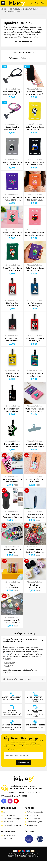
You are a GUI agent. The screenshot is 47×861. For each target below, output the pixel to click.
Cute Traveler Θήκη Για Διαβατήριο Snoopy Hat (12, 269)
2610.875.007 (34, 788)
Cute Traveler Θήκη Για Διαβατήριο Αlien (34, 269)
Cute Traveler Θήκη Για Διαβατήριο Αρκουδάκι (34, 410)
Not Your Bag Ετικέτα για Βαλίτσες (12, 304)
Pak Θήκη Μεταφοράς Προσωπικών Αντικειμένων (34, 586)
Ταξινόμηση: (14, 58)
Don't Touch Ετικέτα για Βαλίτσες (12, 339)
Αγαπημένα (8, 838)
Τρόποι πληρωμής (34, 815)
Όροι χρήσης (32, 825)
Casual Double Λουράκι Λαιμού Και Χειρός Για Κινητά (12, 128)
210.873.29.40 (17, 788)
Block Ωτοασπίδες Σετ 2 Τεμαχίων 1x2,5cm (12, 621)
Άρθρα (6, 812)
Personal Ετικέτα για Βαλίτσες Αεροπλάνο (12, 410)
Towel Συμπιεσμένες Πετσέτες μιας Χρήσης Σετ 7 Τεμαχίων (12, 586)
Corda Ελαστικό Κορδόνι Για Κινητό (35, 551)
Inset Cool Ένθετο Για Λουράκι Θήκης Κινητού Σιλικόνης (35, 445)
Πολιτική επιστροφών (35, 812)
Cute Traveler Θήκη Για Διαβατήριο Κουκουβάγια (34, 198)
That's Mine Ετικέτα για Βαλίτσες (12, 480)
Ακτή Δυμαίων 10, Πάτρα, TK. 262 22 (26, 792)
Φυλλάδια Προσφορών (12, 818)
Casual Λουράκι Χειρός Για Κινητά (34, 93)
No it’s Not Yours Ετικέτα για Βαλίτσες (34, 304)
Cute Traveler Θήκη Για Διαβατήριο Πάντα (12, 163)
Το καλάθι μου (9, 835)
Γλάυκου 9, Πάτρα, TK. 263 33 (15, 796)
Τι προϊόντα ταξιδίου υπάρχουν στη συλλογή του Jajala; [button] (21, 640)
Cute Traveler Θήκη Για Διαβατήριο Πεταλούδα (12, 198)
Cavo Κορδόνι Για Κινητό (12, 551)
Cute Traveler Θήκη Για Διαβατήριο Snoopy (34, 128)
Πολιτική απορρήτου (35, 822)
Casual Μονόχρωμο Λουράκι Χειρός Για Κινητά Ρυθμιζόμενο (12, 93)
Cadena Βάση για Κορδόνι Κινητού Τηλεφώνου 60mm (34, 515)
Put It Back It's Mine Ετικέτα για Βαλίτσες (34, 339)
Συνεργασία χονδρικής (13, 825)
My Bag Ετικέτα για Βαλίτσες (34, 480)
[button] (42, 3)
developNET (34, 856)
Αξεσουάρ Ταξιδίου (12, 89)
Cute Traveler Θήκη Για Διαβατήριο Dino (12, 233)
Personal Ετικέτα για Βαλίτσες (34, 374)
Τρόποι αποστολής (34, 818)
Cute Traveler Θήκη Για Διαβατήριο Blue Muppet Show (34, 163)
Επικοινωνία (8, 822)
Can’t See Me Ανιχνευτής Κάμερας (12, 515)
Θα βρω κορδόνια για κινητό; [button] (17, 679)
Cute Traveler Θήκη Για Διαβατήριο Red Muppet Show (34, 233)
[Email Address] (23, 755)
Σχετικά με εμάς (10, 815)
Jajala (5, 654)
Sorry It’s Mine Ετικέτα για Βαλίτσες (12, 374)
